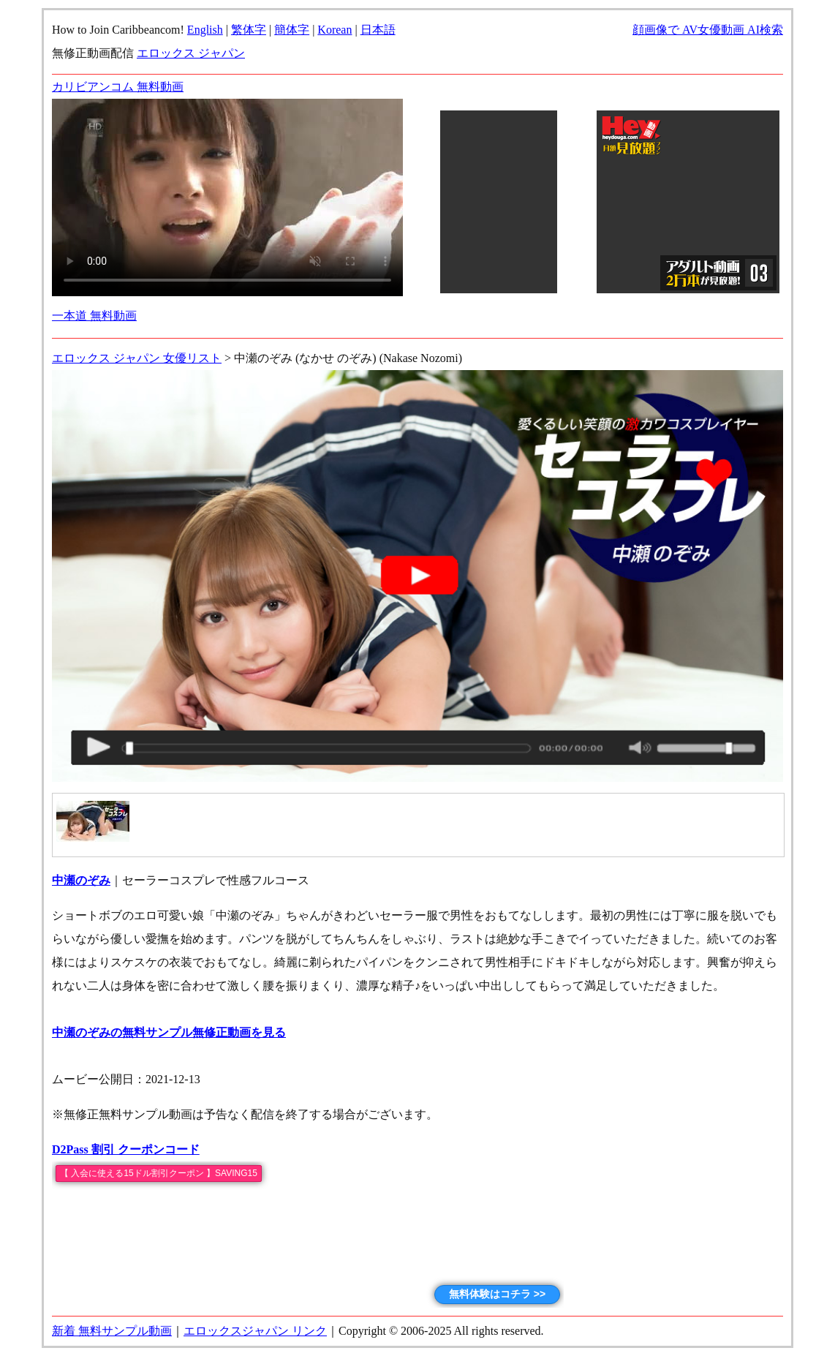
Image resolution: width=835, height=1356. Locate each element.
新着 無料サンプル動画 (112, 1331)
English (205, 29)
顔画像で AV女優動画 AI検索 (707, 29)
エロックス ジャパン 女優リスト (137, 358)
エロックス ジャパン (191, 53)
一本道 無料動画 (94, 315)
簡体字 (291, 29)
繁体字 (248, 29)
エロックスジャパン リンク (255, 1331)
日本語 (378, 29)
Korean (334, 29)
